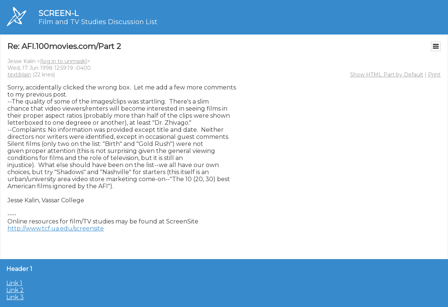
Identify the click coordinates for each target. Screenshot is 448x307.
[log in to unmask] (63, 61)
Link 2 (15, 290)
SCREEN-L (59, 13)
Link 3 (15, 297)
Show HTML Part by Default (386, 74)
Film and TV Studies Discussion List (98, 22)
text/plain (19, 74)
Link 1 (14, 283)
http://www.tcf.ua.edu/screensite (55, 228)
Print (434, 74)
